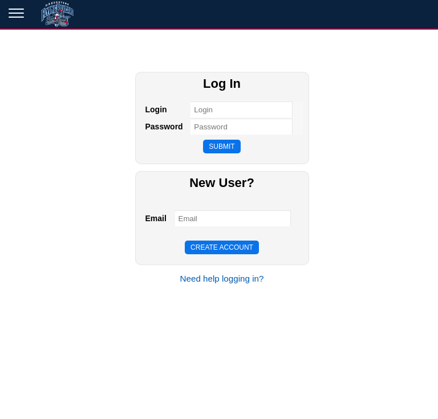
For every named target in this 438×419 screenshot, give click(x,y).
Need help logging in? (222, 278)
